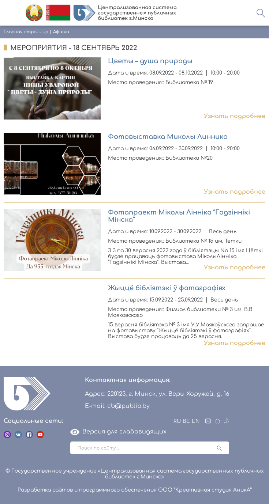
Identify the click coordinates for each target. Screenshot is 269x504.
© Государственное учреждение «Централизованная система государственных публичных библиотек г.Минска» (134, 474)
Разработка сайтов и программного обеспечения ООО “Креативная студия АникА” (135, 490)
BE (186, 421)
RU (177, 421)
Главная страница (26, 31)
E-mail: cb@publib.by (117, 406)
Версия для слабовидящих (118, 431)
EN (196, 421)
